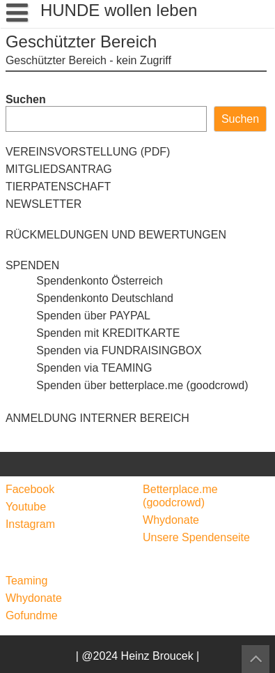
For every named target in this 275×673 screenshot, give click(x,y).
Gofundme (32, 615)
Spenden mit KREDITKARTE (93, 333)
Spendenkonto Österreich (84, 280)
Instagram (30, 524)
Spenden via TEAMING (79, 368)
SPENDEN (32, 265)
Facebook (30, 489)
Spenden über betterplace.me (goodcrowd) (127, 385)
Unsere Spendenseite (196, 537)
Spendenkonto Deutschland (89, 298)
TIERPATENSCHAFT (58, 186)
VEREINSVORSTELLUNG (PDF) (88, 151)
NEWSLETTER (43, 204)
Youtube (26, 506)
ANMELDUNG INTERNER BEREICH (97, 418)
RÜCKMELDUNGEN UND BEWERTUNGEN (116, 234)
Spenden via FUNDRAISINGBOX (104, 350)
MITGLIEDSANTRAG (59, 169)
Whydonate (171, 520)
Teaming (26, 580)
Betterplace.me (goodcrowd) (180, 496)
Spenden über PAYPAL (78, 315)
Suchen (26, 99)
